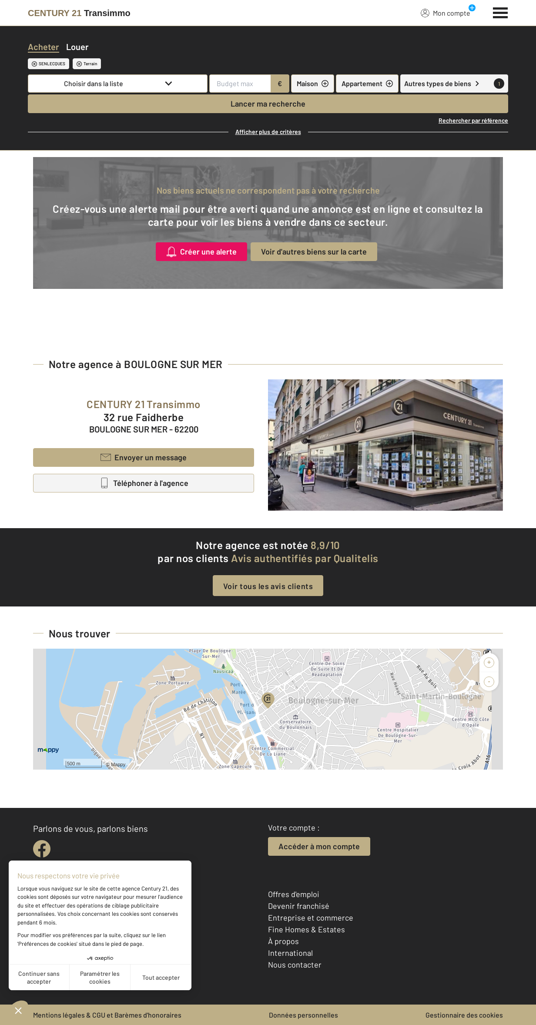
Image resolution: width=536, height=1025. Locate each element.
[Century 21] (79, 13)
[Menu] (500, 11)
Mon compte (445, 12)
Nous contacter (295, 964)
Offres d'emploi (293, 894)
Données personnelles (303, 1015)
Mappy (118, 764)
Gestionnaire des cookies (464, 1015)
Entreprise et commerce (310, 917)
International (290, 953)
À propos (283, 941)
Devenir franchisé (298, 906)
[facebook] (41, 849)
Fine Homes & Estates (306, 929)
